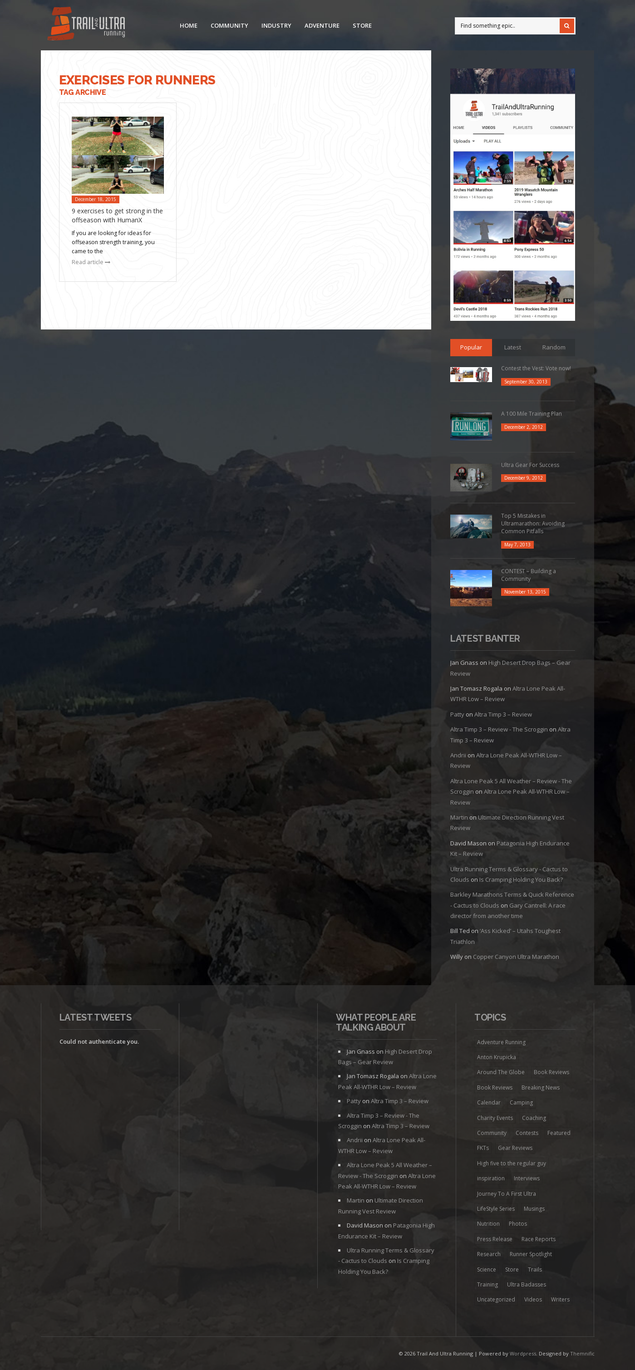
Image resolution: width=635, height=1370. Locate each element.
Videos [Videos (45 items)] (533, 1299)
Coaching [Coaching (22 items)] (534, 1118)
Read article (91, 262)
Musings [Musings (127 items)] (534, 1209)
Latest (512, 347)
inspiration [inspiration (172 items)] (491, 1178)
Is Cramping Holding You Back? (521, 879)
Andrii (458, 755)
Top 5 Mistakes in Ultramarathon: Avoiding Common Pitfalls (533, 523)
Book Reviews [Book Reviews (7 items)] (551, 1072)
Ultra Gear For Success (530, 465)
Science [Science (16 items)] (486, 1269)
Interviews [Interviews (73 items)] (527, 1178)
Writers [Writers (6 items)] (560, 1299)
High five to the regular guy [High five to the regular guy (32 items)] (511, 1163)
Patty (457, 714)
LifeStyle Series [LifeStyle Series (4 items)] (496, 1209)
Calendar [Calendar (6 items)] (489, 1102)
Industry (276, 25)
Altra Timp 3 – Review (503, 714)
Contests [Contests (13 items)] (527, 1133)
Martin (459, 817)
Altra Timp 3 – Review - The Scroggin (499, 729)
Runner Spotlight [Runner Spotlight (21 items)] (531, 1254)
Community (229, 25)
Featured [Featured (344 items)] (559, 1133)
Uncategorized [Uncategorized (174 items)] (496, 1299)
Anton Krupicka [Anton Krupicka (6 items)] (496, 1057)
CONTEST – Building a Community (528, 575)
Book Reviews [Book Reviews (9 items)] (494, 1087)
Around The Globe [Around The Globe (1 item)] (501, 1072)
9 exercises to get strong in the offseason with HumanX (117, 215)
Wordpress (523, 1353)
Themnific (582, 1353)
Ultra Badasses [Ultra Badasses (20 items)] (526, 1284)
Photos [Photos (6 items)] (518, 1224)
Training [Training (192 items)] (487, 1284)
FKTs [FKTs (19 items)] (483, 1148)
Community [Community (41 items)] (492, 1133)
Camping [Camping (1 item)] (521, 1102)
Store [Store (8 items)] (512, 1269)
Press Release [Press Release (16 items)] (494, 1239)
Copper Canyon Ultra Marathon (516, 957)
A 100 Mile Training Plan (531, 413)
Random (554, 347)
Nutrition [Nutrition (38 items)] (488, 1224)
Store (362, 25)
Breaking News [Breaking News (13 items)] (541, 1087)
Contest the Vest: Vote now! (536, 368)
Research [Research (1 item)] (489, 1254)
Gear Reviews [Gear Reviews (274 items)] (515, 1148)
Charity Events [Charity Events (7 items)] (495, 1118)
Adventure (322, 25)
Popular (471, 347)
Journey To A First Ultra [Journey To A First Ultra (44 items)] (506, 1194)
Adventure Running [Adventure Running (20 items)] (501, 1042)
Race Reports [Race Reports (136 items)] (539, 1239)
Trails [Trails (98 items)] (535, 1269)
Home (188, 25)
